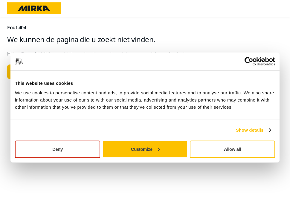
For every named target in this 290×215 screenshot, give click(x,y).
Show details (250, 130)
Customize (145, 148)
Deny (57, 148)
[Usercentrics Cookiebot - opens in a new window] (249, 61)
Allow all (232, 148)
